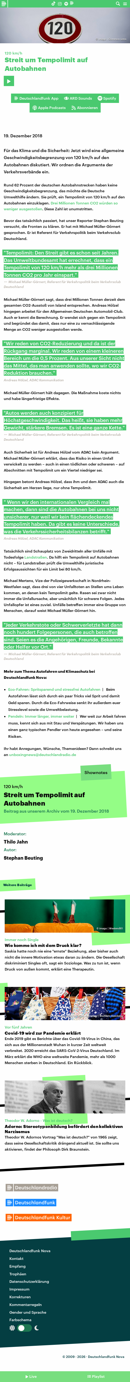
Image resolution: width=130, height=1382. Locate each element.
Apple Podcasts (49, 107)
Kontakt (16, 1258)
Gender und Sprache (27, 1312)
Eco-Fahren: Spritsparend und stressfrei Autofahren (54, 689)
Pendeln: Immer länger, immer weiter (41, 716)
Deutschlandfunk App (36, 98)
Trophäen (17, 1274)
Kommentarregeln (25, 1304)
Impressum (19, 1289)
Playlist (98, 1376)
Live (33, 1376)
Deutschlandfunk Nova (29, 1250)
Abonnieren (84, 107)
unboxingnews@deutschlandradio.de (42, 754)
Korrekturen (20, 1297)
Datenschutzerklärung (29, 1281)
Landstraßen (35, 557)
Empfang (17, 1266)
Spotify (107, 98)
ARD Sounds (78, 98)
